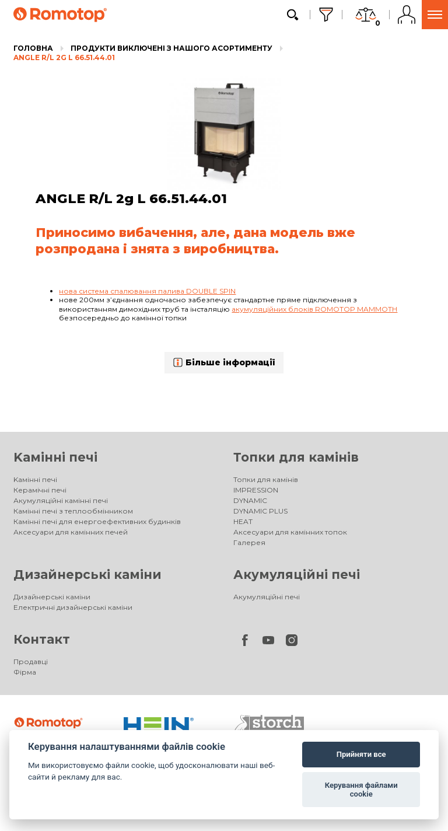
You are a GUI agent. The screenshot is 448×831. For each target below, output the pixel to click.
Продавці (30, 661)
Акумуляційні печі (296, 574)
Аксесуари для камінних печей (70, 532)
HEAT (243, 521)
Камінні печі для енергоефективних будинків (97, 521)
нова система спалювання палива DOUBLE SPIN (147, 291)
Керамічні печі (39, 490)
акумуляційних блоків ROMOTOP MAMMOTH (314, 309)
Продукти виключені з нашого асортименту (171, 48)
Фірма (24, 672)
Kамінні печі (55, 457)
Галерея (249, 542)
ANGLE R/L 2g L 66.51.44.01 (64, 57)
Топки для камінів (296, 457)
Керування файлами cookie (361, 790)
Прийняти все (361, 754)
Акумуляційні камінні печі (60, 500)
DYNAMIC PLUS (260, 511)
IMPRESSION (255, 490)
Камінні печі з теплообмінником (73, 511)
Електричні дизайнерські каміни (72, 607)
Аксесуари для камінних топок (290, 532)
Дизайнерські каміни (87, 574)
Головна (33, 48)
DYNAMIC (250, 500)
